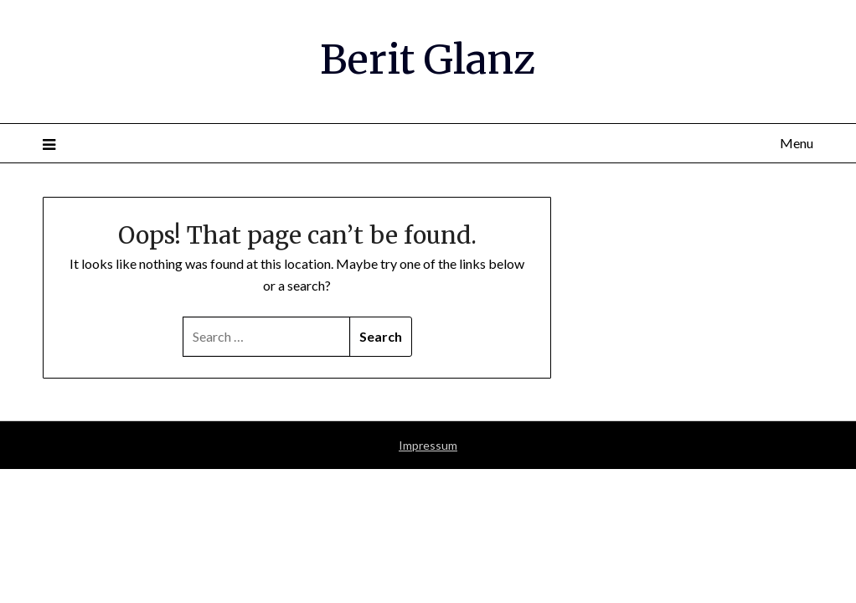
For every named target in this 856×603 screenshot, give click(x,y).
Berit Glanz (427, 59)
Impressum (428, 445)
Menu (796, 143)
